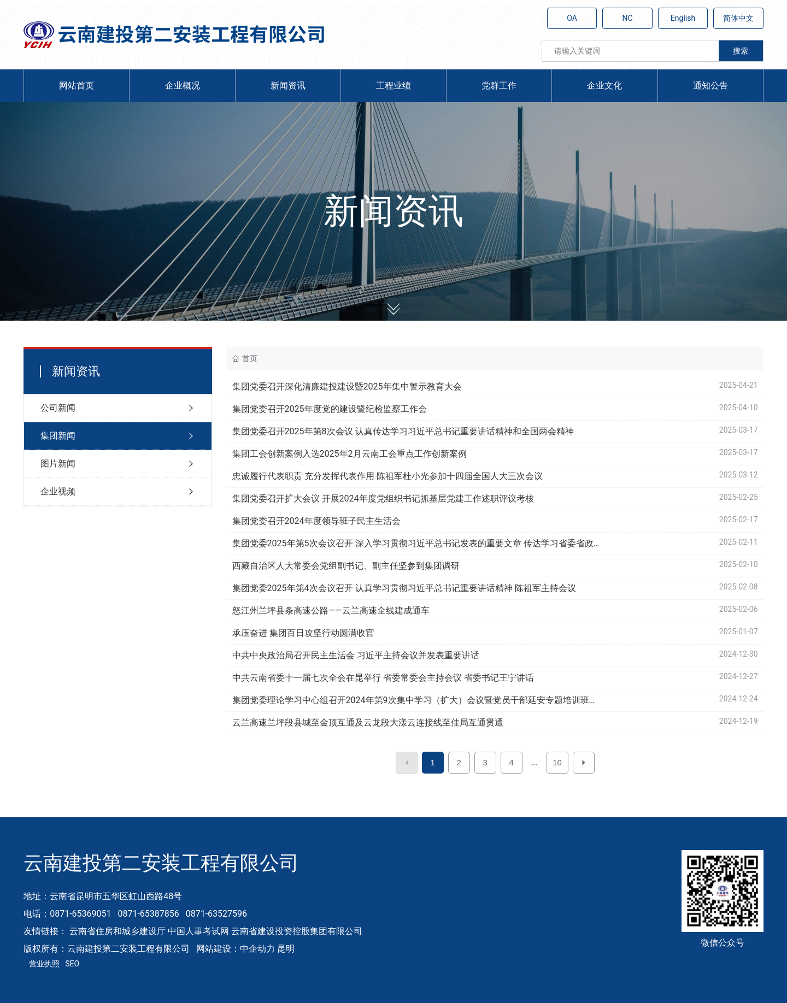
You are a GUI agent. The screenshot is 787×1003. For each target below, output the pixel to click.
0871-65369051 (80, 913)
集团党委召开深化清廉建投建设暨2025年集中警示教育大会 (347, 386)
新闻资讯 (393, 211)
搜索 (740, 50)
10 (557, 762)
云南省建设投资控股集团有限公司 (296, 931)
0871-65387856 (148, 913)
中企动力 (257, 948)
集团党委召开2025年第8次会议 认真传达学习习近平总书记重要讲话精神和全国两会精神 (403, 431)
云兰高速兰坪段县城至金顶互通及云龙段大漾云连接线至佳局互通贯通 (367, 722)
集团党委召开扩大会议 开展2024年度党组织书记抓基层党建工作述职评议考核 (383, 498)
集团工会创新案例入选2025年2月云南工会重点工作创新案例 (349, 454)
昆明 (286, 948)
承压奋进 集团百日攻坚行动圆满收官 (303, 633)
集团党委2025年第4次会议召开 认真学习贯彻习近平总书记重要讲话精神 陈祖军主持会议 (404, 588)
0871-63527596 (216, 913)
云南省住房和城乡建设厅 (117, 931)
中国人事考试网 (198, 931)
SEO (72, 963)
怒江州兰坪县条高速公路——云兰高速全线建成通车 (331, 610)
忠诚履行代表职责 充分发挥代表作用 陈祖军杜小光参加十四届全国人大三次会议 (387, 476)
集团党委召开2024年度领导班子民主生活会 (316, 521)
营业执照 (44, 963)
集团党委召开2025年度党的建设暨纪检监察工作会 (329, 409)
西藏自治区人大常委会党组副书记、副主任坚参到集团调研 (346, 565)
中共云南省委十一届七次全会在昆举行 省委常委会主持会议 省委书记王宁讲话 (383, 677)
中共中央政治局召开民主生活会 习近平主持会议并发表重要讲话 (355, 655)
